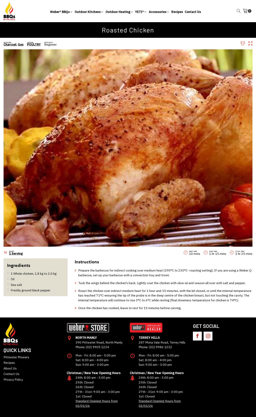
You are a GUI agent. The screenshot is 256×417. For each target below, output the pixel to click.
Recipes (9, 363)
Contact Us (11, 374)
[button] (61, 11)
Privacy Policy (13, 379)
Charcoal (10, 44)
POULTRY (34, 44)
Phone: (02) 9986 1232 (155, 347)
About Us (10, 368)
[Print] (243, 43)
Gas (20, 44)
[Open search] (239, 11)
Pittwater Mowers (16, 357)
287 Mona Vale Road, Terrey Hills (162, 342)
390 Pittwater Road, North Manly (99, 342)
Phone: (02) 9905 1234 (92, 347)
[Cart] (247, 11)
